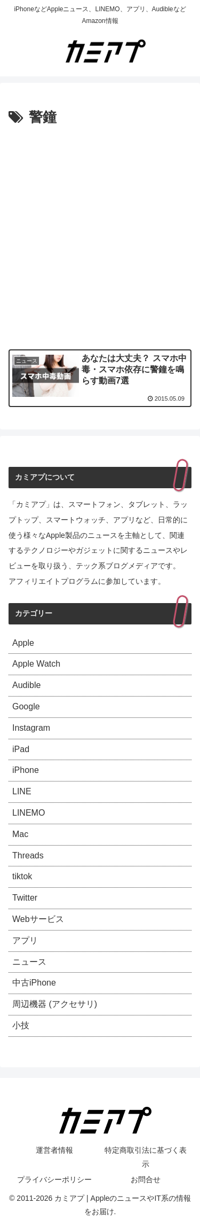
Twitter (24, 897)
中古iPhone (34, 982)
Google (26, 706)
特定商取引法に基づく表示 (146, 1157)
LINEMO (28, 812)
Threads (28, 855)
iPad (20, 749)
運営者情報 (54, 1150)
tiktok (22, 876)
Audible (26, 685)
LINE (21, 791)
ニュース (29, 961)
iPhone (25, 770)
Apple (23, 642)
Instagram (31, 727)
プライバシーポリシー (54, 1179)
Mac (20, 834)
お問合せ (146, 1179)
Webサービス (38, 919)
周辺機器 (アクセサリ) (54, 1004)
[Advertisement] (100, 235)
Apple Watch (36, 663)
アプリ (25, 940)
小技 (20, 1025)
